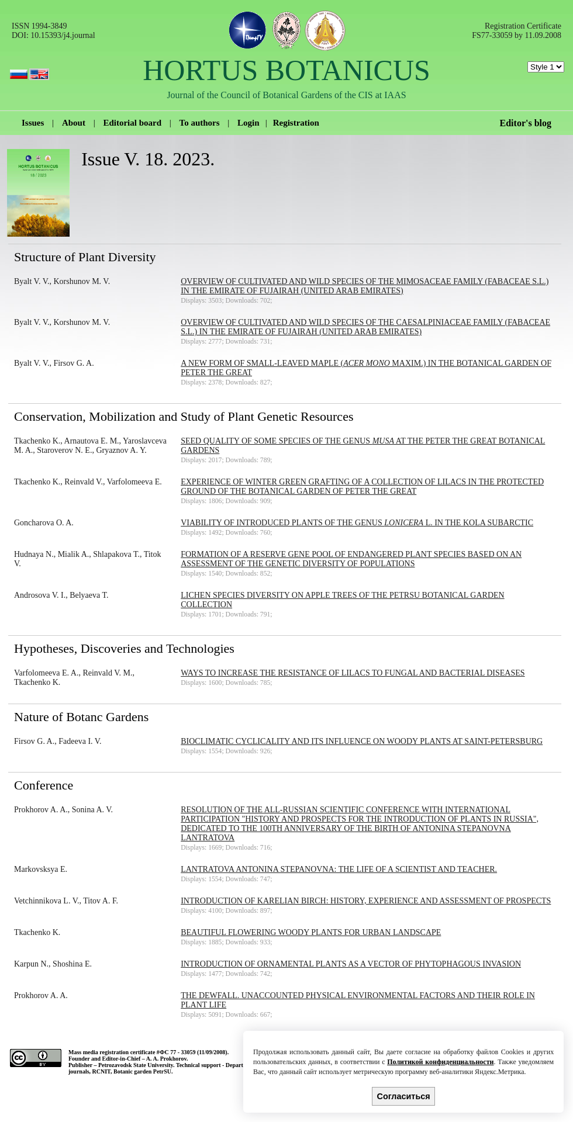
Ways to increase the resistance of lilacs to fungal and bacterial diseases (352, 673)
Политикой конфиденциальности (440, 1062)
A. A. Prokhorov (166, 1058)
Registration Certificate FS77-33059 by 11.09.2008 (516, 31)
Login (248, 122)
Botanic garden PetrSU (142, 1071)
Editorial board (132, 122)
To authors (200, 122)
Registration (296, 122)
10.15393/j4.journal (62, 35)
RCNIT (101, 1071)
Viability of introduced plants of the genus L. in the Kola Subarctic (357, 522)
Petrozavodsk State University (135, 1065)
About (73, 122)
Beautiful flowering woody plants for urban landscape (311, 932)
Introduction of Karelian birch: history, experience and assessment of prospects (366, 900)
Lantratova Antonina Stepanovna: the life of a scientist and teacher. (339, 869)
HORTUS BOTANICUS (286, 70)
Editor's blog (525, 123)
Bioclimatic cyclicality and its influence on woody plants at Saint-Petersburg (362, 741)
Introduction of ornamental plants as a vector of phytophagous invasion (351, 964)
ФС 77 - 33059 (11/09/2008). (194, 1052)
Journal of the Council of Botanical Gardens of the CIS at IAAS (286, 95)
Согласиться (403, 1096)
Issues (33, 122)
